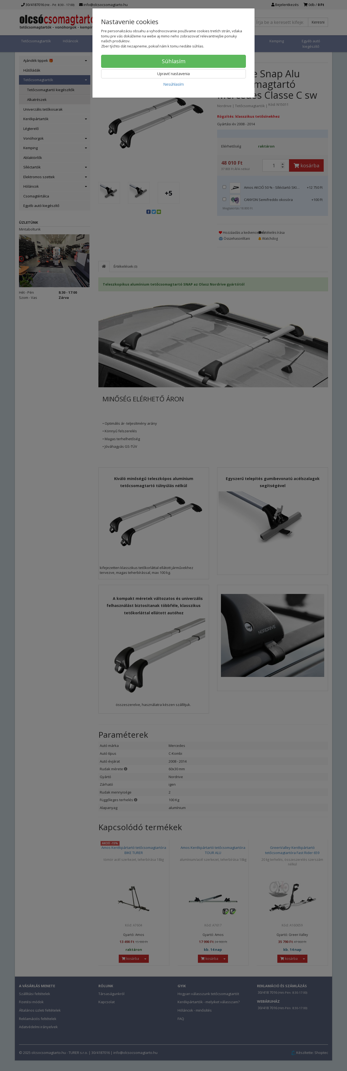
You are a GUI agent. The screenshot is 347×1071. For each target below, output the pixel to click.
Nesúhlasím (173, 84)
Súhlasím (173, 61)
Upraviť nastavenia (173, 73)
